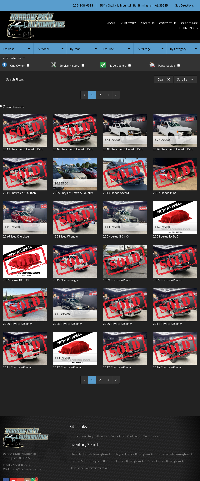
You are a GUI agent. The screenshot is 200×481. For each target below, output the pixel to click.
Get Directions (184, 5)
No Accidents (115, 65)
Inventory (87, 436)
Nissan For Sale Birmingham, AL (166, 461)
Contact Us (117, 436)
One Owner (15, 65)
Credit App (133, 436)
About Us (102, 436)
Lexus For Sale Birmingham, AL (126, 461)
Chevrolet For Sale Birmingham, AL (91, 454)
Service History (67, 65)
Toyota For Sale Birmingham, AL (89, 468)
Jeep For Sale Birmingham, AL (88, 461)
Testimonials (150, 436)
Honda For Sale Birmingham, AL (175, 454)
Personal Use (164, 65)
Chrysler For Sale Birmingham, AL (134, 454)
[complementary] (188, 469)
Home (74, 436)
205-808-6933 (83, 5)
